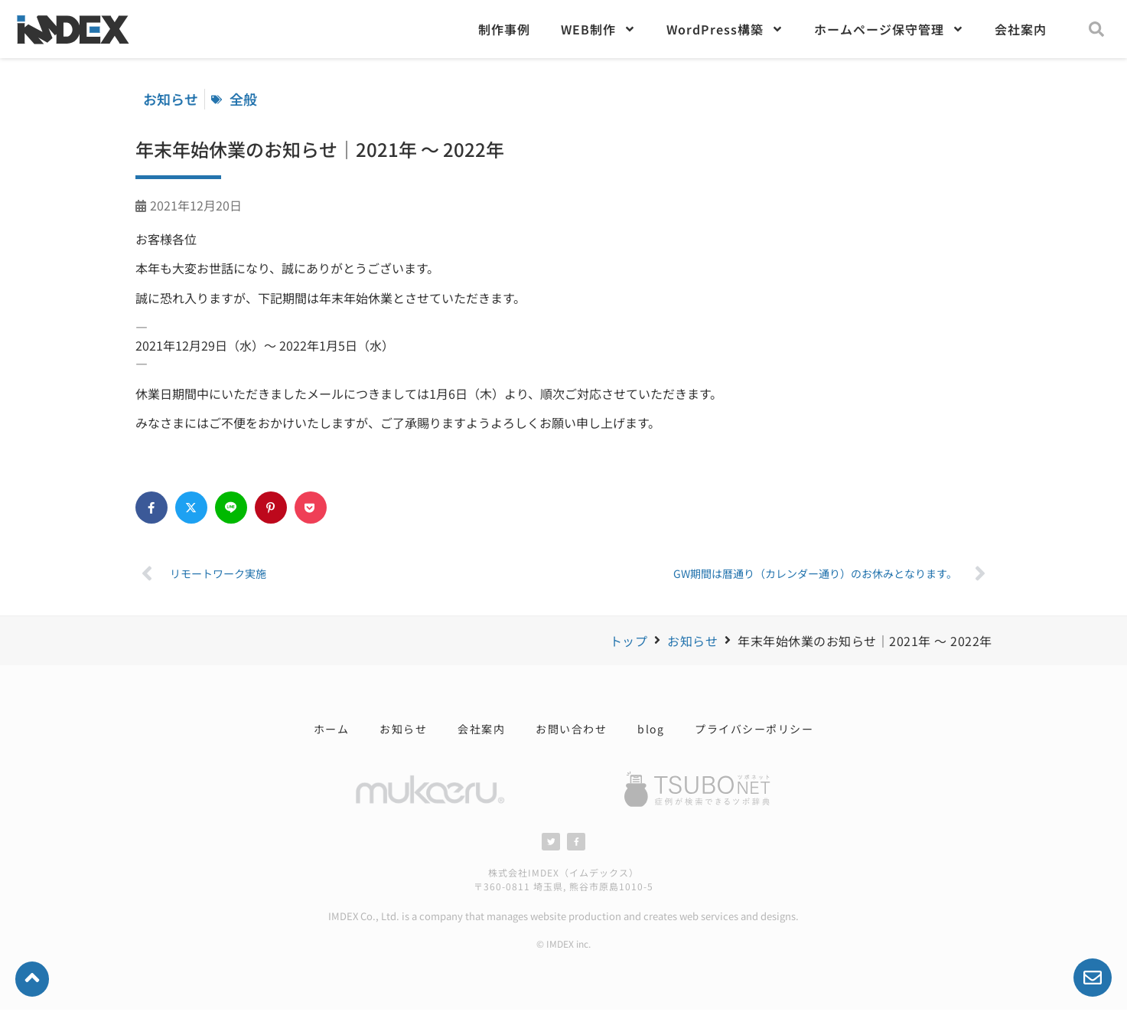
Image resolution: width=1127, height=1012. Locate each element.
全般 (243, 99)
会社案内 (1021, 29)
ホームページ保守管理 (889, 29)
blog (650, 728)
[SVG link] (697, 789)
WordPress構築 (724, 29)
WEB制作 (598, 29)
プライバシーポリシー (754, 728)
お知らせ (692, 641)
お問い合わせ (571, 728)
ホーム (332, 728)
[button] (1096, 29)
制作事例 (504, 29)
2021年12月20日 (196, 205)
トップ (629, 641)
